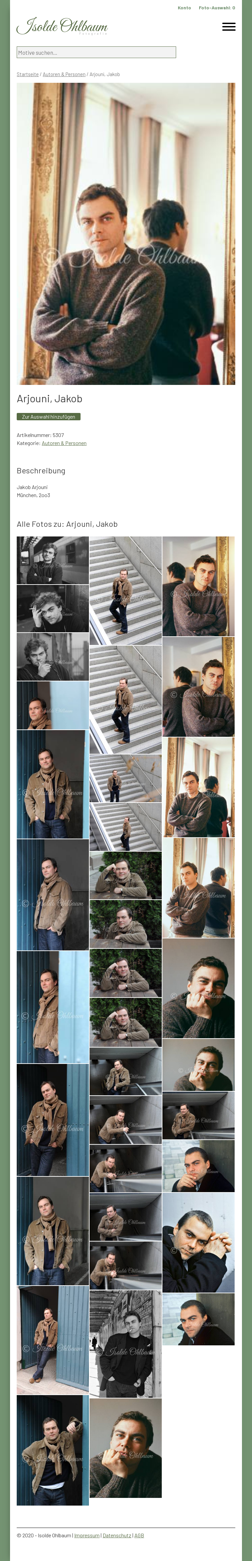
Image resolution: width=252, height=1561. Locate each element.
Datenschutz (117, 1535)
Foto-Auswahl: (217, 7)
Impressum (87, 1535)
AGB (139, 1535)
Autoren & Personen (64, 74)
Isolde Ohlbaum (62, 27)
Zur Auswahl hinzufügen (48, 416)
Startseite (28, 74)
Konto (184, 7)
